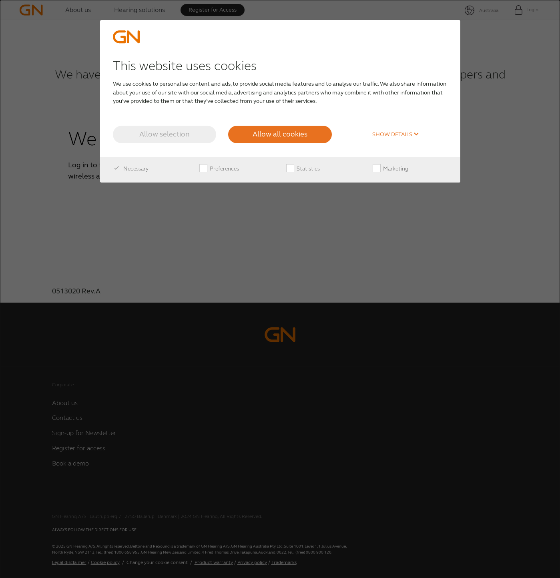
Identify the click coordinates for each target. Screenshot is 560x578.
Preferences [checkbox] (219, 169)
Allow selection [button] (164, 134)
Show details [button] (395, 134)
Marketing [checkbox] (390, 169)
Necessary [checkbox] (131, 169)
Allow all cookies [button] (280, 134)
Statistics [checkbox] (303, 169)
